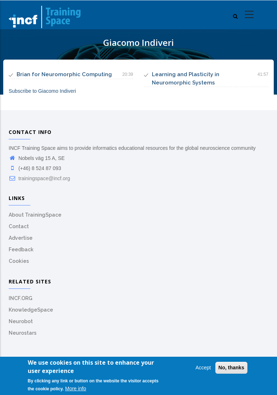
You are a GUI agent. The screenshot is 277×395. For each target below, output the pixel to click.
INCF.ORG (20, 298)
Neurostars (22, 333)
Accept (203, 369)
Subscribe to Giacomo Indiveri (42, 91)
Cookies (19, 261)
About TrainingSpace (35, 215)
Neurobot (21, 321)
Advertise (20, 238)
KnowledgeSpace (31, 310)
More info (75, 389)
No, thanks (232, 369)
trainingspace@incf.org (39, 178)
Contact (19, 226)
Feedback (21, 249)
